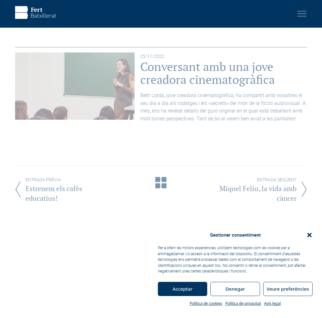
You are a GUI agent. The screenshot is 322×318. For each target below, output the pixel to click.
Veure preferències (288, 289)
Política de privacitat (243, 303)
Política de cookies (206, 303)
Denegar (235, 289)
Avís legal (272, 303)
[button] (309, 235)
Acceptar (182, 289)
